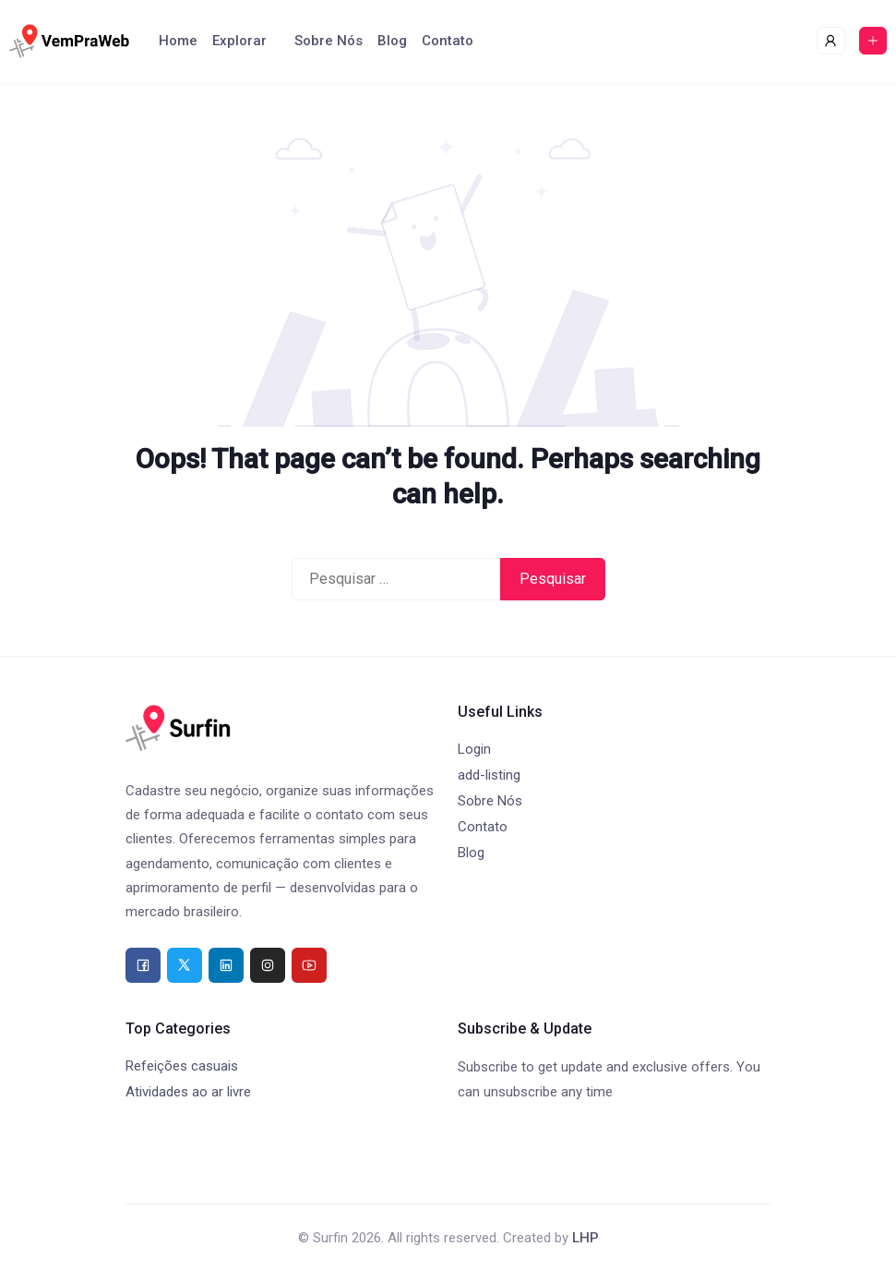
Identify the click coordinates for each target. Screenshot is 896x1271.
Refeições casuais (181, 1066)
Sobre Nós (328, 40)
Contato (447, 40)
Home (178, 40)
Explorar (239, 40)
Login (474, 749)
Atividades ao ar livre (188, 1091)
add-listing (489, 775)
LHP (585, 1237)
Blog (392, 40)
